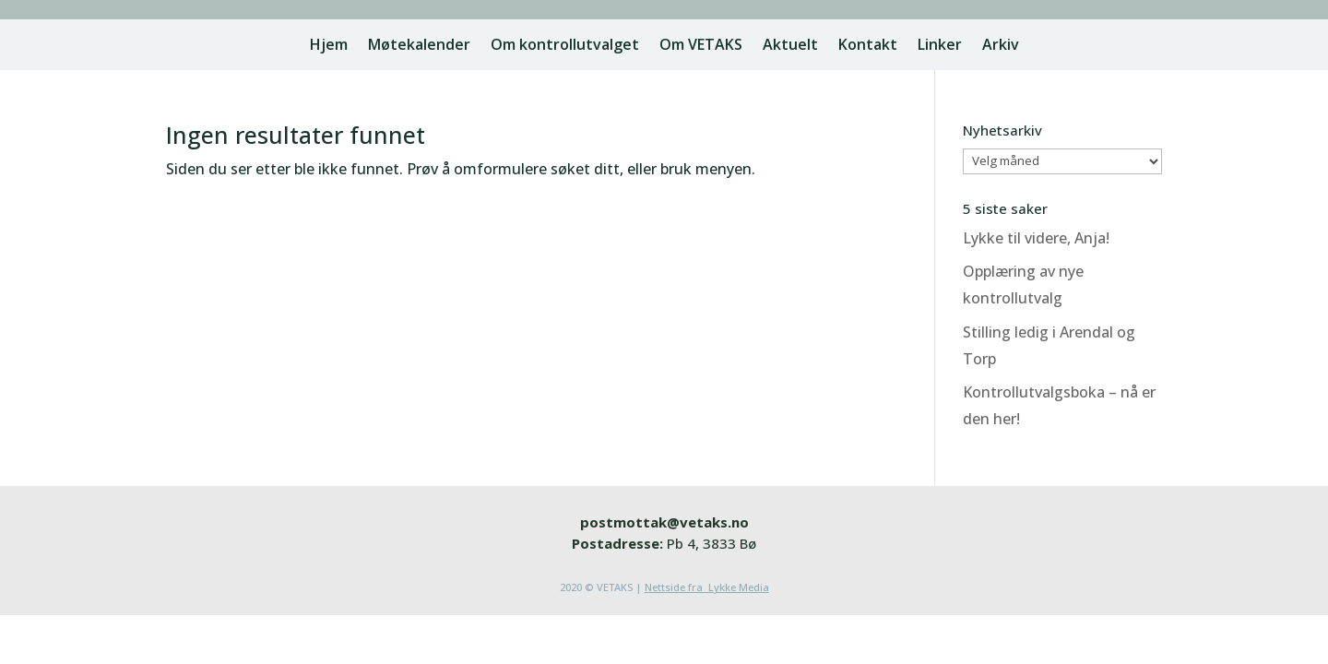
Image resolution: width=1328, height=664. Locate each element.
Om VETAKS (700, 46)
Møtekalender (419, 46)
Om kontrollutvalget (565, 46)
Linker (940, 46)
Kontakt (867, 46)
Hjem (329, 46)
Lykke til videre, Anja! (1036, 238)
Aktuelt (790, 46)
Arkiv (1000, 46)
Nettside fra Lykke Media (707, 587)
